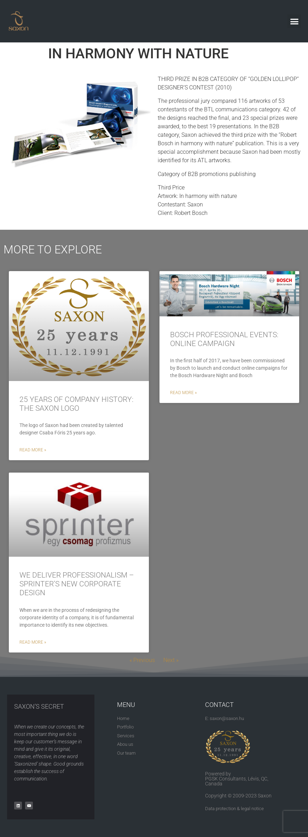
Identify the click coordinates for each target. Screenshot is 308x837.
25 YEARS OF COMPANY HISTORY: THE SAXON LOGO (76, 403)
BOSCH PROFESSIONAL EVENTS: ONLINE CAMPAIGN (224, 339)
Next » (171, 660)
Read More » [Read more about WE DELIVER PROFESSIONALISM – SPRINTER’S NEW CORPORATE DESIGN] (32, 642)
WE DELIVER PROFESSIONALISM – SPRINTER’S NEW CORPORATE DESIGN (76, 584)
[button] (294, 21)
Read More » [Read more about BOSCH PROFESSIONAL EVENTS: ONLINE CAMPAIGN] (183, 392)
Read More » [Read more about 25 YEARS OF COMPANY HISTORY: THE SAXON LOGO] (32, 449)
